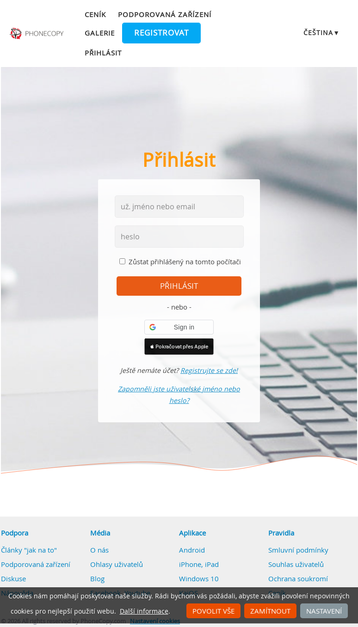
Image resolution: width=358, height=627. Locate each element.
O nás (99, 549)
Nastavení (324, 610)
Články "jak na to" (29, 549)
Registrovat (161, 33)
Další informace (144, 611)
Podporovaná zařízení (164, 14)
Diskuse (13, 578)
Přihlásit (103, 52)
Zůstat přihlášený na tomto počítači (185, 261)
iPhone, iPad (199, 564)
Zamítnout (270, 610)
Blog (97, 578)
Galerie (100, 32)
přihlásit (179, 286)
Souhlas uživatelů (296, 564)
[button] (179, 327)
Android (192, 549)
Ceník (95, 14)
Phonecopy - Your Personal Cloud (37, 34)
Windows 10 (199, 578)
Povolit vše (213, 610)
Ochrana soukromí (298, 578)
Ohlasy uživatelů (116, 564)
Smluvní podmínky (298, 549)
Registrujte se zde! (209, 370)
